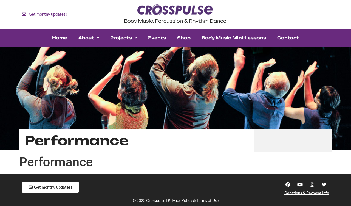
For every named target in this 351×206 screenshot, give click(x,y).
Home (59, 37)
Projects (123, 38)
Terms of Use (208, 200)
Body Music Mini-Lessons (234, 37)
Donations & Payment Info (306, 192)
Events (157, 37)
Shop (184, 37)
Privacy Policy (180, 200)
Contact (288, 37)
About (88, 38)
